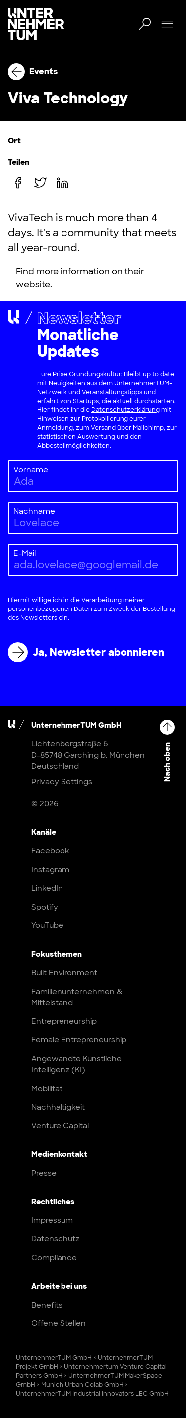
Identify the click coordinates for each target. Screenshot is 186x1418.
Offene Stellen (58, 1323)
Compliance (54, 1258)
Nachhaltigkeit (58, 1107)
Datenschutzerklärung (125, 410)
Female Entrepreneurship (78, 1040)
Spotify (44, 907)
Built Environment (64, 973)
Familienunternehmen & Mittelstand (77, 997)
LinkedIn (47, 888)
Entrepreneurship (64, 1021)
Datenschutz (55, 1239)
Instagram (50, 870)
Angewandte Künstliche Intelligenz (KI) (76, 1064)
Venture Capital (60, 1126)
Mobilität (46, 1089)
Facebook (50, 851)
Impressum (52, 1220)
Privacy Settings (61, 781)
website (33, 284)
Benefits (46, 1305)
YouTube (47, 925)
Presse (44, 1173)
